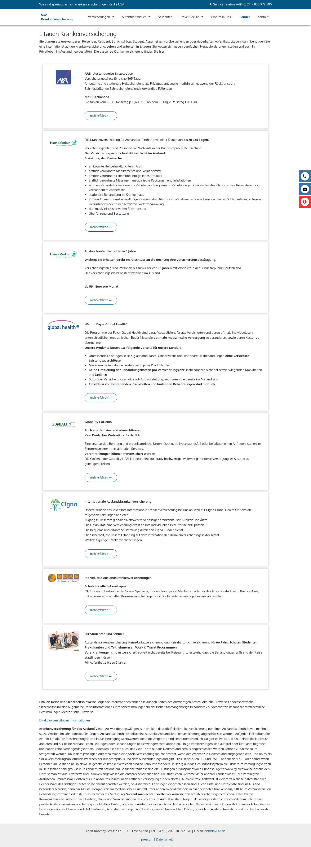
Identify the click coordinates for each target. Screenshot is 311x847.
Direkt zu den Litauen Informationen (64, 720)
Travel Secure (189, 17)
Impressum (145, 839)
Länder (245, 17)
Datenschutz (164, 839)
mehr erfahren (101, 115)
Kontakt (263, 17)
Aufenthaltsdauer (134, 17)
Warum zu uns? (221, 17)
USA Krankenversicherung (57, 17)
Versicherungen (99, 17)
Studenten (165, 17)
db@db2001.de (214, 831)
